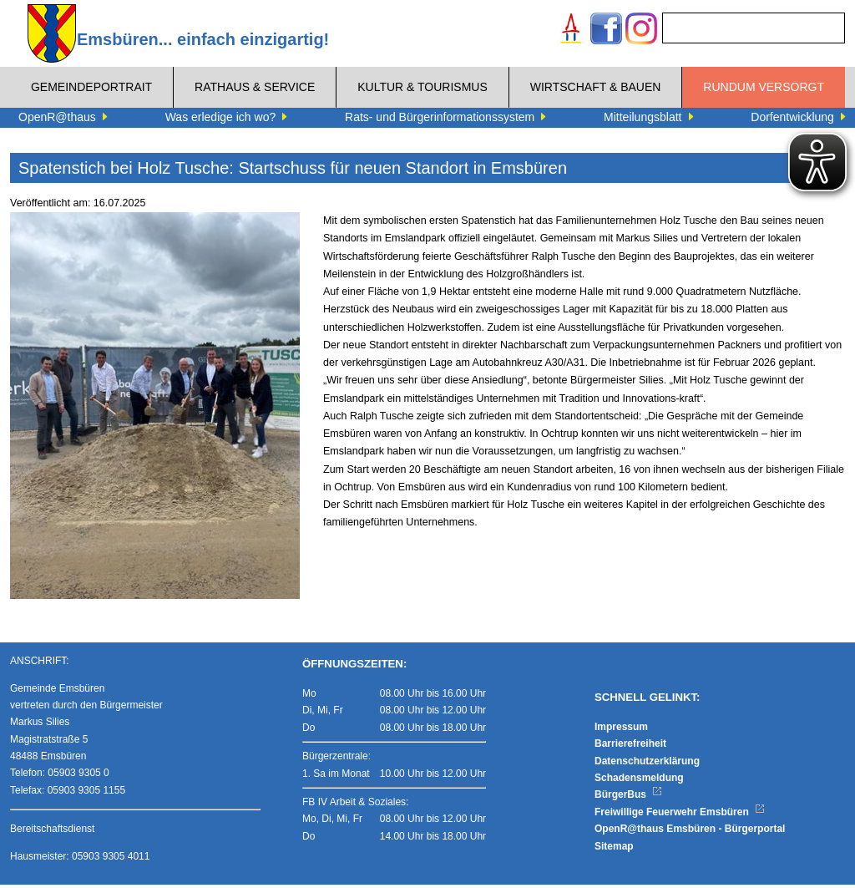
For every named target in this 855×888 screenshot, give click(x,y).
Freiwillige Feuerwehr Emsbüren (679, 815)
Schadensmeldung (639, 781)
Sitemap (614, 849)
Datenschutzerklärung (647, 764)
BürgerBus (628, 798)
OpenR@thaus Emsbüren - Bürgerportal (689, 833)
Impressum (621, 730)
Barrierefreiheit (630, 748)
